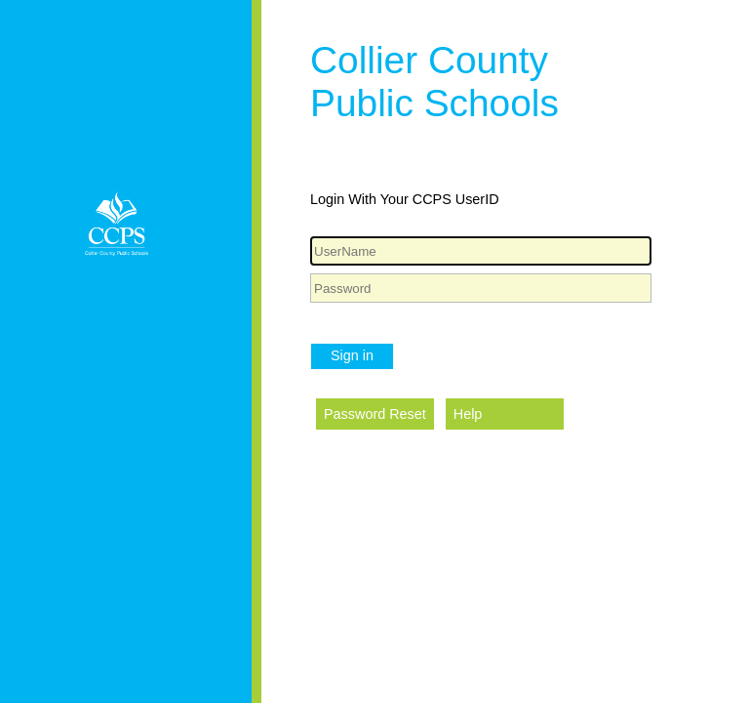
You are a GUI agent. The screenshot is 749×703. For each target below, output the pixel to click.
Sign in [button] (352, 355)
